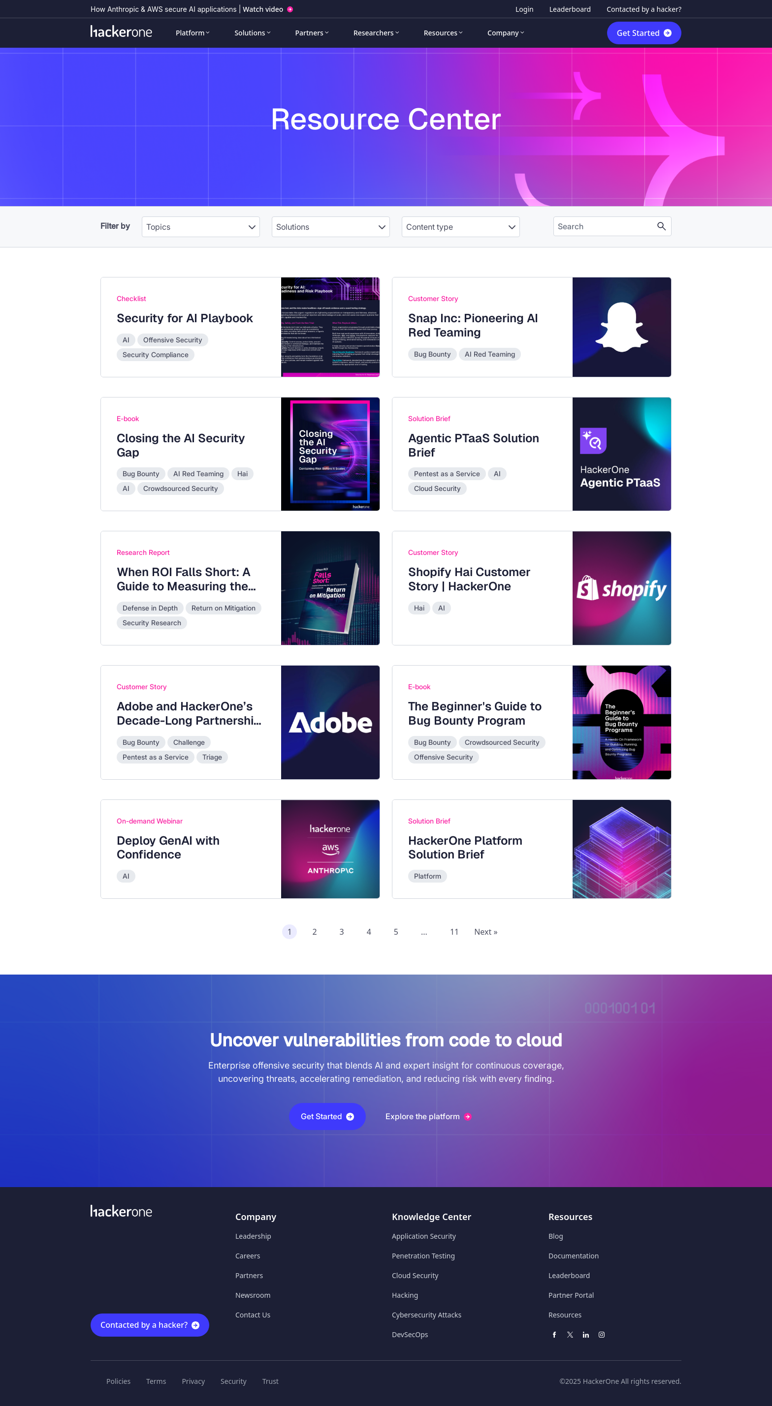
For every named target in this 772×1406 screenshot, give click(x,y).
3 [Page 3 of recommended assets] (342, 931)
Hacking (405, 1295)
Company (503, 32)
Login (524, 9)
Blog (555, 1236)
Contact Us (252, 1314)
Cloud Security (415, 1275)
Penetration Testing (423, 1255)
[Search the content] (604, 226)
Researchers (374, 32)
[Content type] (461, 226)
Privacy (193, 1381)
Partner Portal (571, 1295)
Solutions (249, 32)
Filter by (115, 226)
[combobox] (201, 222)
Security (234, 1381)
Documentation (573, 1255)
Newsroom (253, 1295)
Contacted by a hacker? (644, 9)
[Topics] (201, 226)
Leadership (253, 1236)
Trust (270, 1381)
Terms (156, 1381)
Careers (247, 1255)
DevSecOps (410, 1334)
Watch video (263, 9)
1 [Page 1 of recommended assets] (290, 931)
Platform (190, 32)
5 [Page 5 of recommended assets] (396, 931)
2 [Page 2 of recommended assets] (314, 931)
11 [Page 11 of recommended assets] (454, 931)
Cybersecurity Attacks (426, 1314)
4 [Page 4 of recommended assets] (369, 931)
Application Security (424, 1236)
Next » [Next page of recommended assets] (485, 931)
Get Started (638, 33)
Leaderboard (570, 9)
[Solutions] (331, 226)
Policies (118, 1381)
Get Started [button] (327, 1116)
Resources (440, 32)
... (424, 931)
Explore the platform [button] (429, 1116)
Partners (309, 32)
